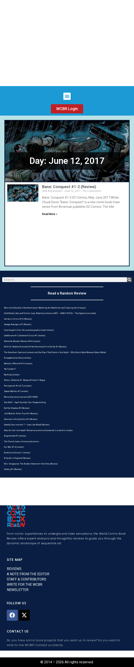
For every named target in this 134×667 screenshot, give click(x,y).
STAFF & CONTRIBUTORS (26, 579)
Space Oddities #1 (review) (16, 391)
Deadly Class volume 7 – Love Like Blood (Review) (27, 425)
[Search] (129, 279)
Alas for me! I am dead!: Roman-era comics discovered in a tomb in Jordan (38, 430)
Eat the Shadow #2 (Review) (17, 408)
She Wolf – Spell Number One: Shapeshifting (25, 402)
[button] (67, 96)
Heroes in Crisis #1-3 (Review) (18, 319)
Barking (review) (12, 375)
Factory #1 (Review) (13, 469)
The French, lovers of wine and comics (21, 441)
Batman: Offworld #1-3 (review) (18, 363)
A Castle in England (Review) (17, 458)
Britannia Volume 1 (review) (17, 453)
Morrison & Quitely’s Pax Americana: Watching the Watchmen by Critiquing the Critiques (45, 308)
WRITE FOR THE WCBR (24, 584)
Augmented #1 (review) (15, 436)
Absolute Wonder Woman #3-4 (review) (22, 341)
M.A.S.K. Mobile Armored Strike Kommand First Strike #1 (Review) (35, 347)
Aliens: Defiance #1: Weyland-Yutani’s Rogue (24, 380)
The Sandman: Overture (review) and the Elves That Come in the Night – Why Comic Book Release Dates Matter (55, 352)
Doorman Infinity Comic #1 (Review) (21, 419)
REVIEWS (14, 569)
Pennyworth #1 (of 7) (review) (18, 386)
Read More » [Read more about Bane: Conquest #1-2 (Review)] (49, 214)
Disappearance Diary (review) (17, 358)
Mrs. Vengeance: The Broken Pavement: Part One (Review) (31, 464)
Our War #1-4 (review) (14, 447)
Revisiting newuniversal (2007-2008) (21, 397)
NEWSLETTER (18, 590)
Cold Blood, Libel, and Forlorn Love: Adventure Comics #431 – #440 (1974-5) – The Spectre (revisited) (50, 313)
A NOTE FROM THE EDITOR (28, 574)
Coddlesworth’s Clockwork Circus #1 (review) (24, 335)
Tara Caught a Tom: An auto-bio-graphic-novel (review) (29, 330)
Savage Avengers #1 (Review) (17, 324)
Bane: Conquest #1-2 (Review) (69, 186)
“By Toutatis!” (10, 369)
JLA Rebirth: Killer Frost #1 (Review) (21, 413)
